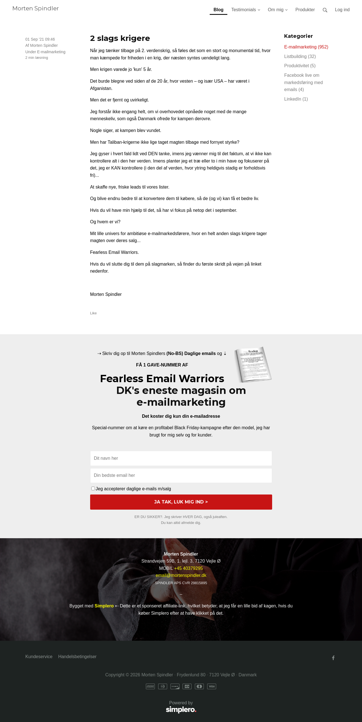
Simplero (104, 605)
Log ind (342, 9)
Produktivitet (300, 65)
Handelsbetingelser (77, 656)
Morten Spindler (35, 8)
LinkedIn (296, 99)
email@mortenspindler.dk (181, 575)
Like (93, 313)
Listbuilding (300, 56)
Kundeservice (39, 656)
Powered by (111, 707)
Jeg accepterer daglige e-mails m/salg (131, 488)
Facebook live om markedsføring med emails (303, 82)
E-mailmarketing (51, 52)
